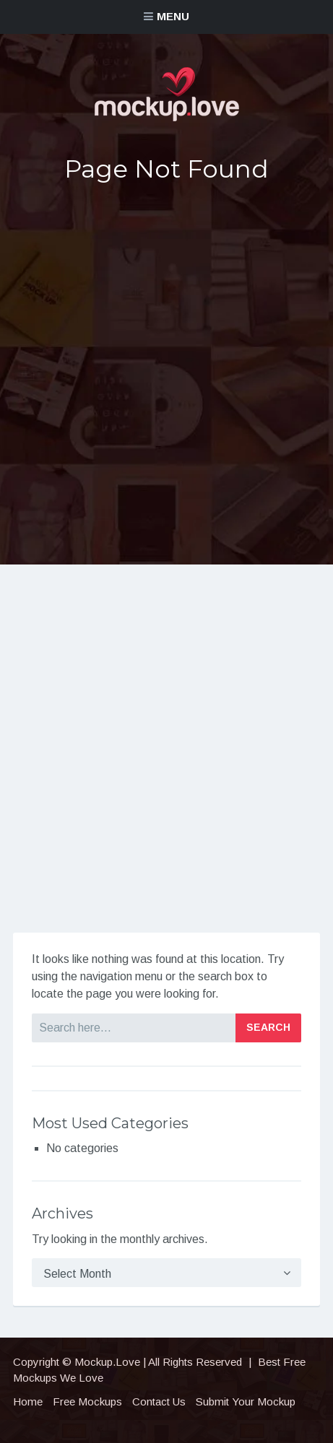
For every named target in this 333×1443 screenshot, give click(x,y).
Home (28, 1401)
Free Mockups (87, 1401)
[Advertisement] (166, 371)
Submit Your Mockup (245, 1401)
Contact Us (159, 1401)
